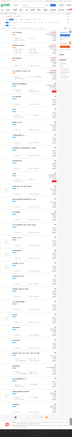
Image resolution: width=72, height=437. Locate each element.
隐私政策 (29, 431)
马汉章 (55, 123)
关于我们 (10, 431)
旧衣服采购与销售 (16, 365)
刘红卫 (55, 187)
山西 (27, 22)
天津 (17, 22)
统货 (32, 7)
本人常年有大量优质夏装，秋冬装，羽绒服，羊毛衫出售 (24, 224)
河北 (24, 22)
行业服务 (39, 19)
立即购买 (54, 91)
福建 (56, 22)
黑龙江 (42, 22)
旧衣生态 (33, 431)
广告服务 (52, 431)
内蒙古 (31, 22)
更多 (68, 19)
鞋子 (37, 7)
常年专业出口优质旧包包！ (64, 78)
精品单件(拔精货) (28, 19)
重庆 (20, 22)
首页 (2, 13)
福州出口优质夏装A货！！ (17, 58)
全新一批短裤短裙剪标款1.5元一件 (19, 378)
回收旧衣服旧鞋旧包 (63, 63)
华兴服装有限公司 (53, 213)
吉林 (38, 22)
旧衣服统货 (29, 7)
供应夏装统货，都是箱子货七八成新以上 (20, 289)
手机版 (47, 1)
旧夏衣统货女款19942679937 (18, 276)
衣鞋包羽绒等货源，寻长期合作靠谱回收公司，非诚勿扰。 (24, 147)
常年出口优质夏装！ (16, 212)
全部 (7, 19)
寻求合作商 (14, 314)
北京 (10, 22)
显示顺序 (15, 28)
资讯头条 (21, 9)
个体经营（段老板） (53, 405)
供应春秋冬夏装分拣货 (17, 250)
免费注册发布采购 (64, 46)
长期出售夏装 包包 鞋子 (17, 160)
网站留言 (57, 431)
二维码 (51, 1)
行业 (8, 16)
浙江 (49, 22)
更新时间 (9, 28)
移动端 (69, 1)
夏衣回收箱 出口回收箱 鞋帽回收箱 (19, 83)
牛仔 (39, 7)
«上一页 (12, 417)
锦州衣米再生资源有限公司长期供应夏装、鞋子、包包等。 (24, 199)
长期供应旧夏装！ (16, 404)
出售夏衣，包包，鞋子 (17, 237)
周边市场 (34, 19)
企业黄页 (39, 9)
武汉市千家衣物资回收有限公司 (51, 367)
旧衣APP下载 (61, 9)
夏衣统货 (14, 13)
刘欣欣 (55, 162)
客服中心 (55, 1)
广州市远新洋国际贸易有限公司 (51, 72)
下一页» (36, 417)
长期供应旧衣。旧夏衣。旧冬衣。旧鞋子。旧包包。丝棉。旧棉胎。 (26, 353)
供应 (10, 25)
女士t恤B (14, 173)
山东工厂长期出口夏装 (17, 32)
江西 (59, 22)
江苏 (46, 22)
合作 (14, 25)
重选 (68, 16)
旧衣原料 (10, 13)
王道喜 (55, 290)
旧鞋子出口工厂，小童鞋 (64, 65)
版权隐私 (38, 431)
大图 (66, 28)
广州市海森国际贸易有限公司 (51, 46)
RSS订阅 (61, 431)
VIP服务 (60, 1)
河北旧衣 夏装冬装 (16, 340)
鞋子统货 (21, 19)
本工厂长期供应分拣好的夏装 (18, 301)
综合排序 (3, 28)
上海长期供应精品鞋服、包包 (18, 135)
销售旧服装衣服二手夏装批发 (18, 45)
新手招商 (69, 9)
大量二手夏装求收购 (16, 96)
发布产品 (61, 5)
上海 (14, 22)
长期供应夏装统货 (16, 327)
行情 (27, 9)
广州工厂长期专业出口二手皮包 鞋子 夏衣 (21, 71)
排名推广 (47, 431)
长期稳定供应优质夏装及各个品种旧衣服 (20, 391)
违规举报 (66, 431)
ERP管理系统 (53, 9)
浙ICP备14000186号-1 (35, 435)
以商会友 (32, 9)
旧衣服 (24, 7)
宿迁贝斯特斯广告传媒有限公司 (51, 85)
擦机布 (35, 7)
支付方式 (24, 431)
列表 (70, 28)
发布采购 (68, 5)
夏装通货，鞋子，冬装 (17, 122)
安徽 (53, 22)
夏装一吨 (14, 109)
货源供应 (8, 9)
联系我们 (14, 431)
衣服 (42, 7)
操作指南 (19, 431)
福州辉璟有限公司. (53, 59)
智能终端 (45, 9)
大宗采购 (14, 9)
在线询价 (54, 40)
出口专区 (16, 19)
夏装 (44, 7)
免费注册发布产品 (64, 35)
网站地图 (65, 1)
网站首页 (5, 431)
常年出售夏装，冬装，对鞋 (17, 263)
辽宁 (35, 22)
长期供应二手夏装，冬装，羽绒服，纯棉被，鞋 (22, 186)
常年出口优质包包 (63, 74)
